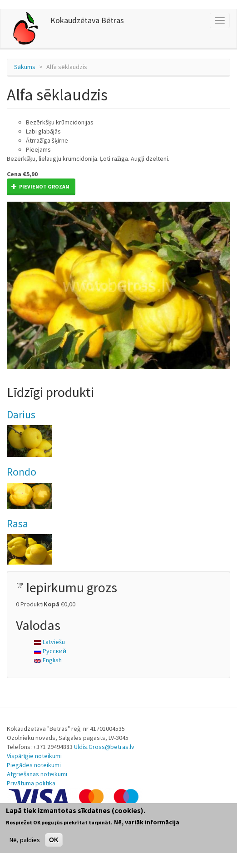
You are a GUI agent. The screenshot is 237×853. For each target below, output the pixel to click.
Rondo (21, 472)
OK (54, 839)
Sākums (24, 67)
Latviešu (49, 642)
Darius (21, 414)
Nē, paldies (25, 840)
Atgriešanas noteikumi (37, 774)
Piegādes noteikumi (34, 765)
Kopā (51, 604)
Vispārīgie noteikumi (34, 756)
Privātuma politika (31, 783)
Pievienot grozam (40, 186)
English (48, 660)
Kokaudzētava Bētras (87, 20)
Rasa (17, 523)
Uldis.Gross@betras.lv (104, 747)
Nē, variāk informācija (146, 822)
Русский (50, 651)
